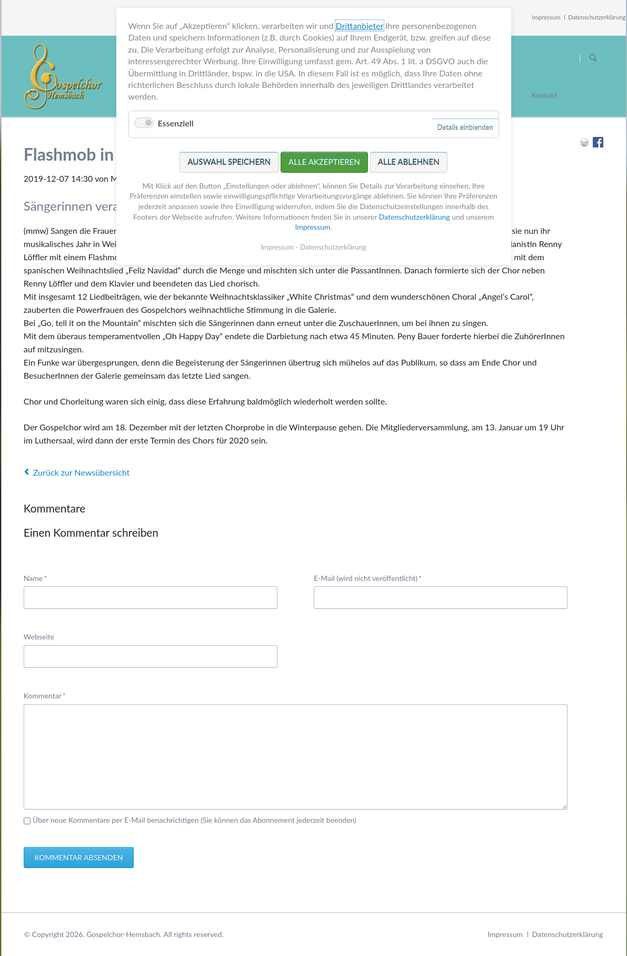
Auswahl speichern (229, 161)
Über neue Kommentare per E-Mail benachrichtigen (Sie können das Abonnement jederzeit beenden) (194, 819)
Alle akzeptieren (324, 161)
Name (40, 578)
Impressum (546, 17)
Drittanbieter (359, 26)
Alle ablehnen (409, 161)
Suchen (593, 58)
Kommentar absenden (79, 857)
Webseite (39, 636)
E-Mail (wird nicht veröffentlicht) (368, 578)
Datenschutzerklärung (597, 17)
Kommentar (45, 695)
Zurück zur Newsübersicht (81, 472)
